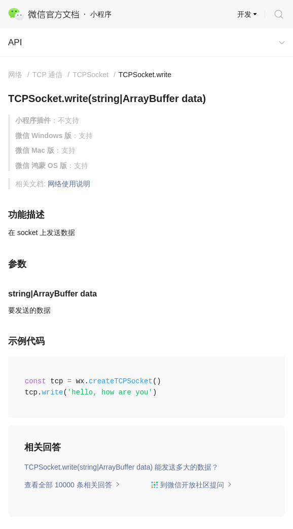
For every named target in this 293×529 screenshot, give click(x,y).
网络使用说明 (69, 184)
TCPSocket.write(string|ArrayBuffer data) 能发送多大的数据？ (121, 467)
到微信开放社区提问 (192, 485)
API (15, 42)
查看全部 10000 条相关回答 (72, 485)
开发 (244, 14)
